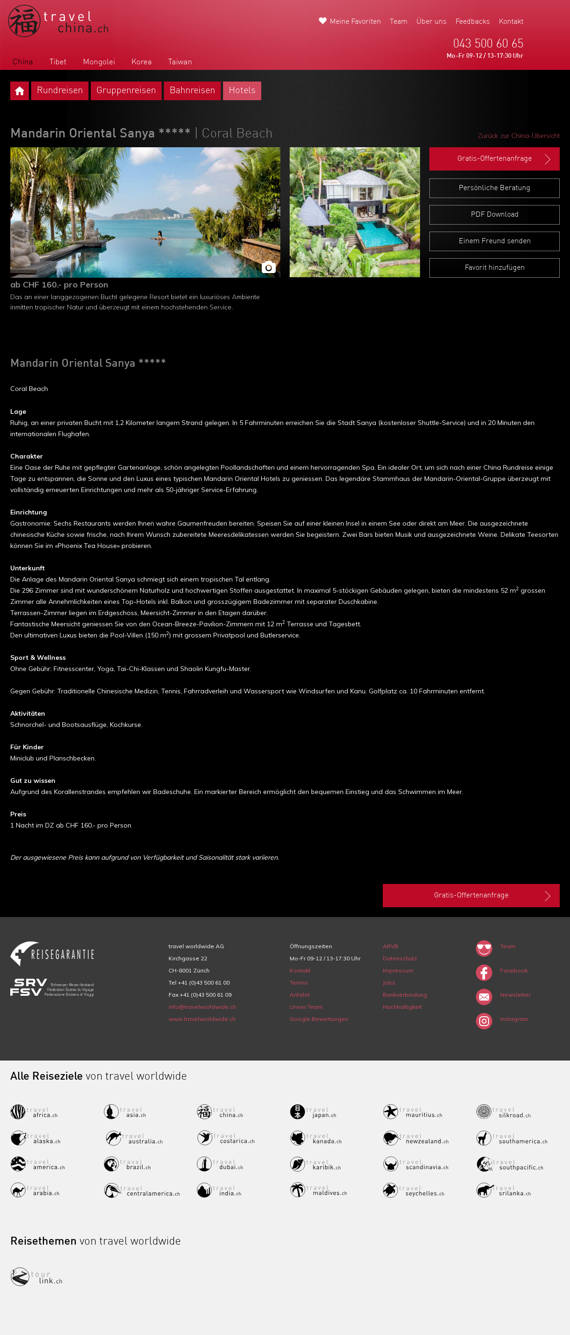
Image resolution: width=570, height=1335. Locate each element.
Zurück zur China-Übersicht (519, 135)
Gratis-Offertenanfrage (505, 159)
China (23, 62)
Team (398, 22)
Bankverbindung (405, 994)
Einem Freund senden (495, 241)
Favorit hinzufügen (495, 268)
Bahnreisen (192, 91)
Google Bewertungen (319, 1018)
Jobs (389, 982)
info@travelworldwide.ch (202, 1006)
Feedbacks (472, 22)
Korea (141, 62)
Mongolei (99, 62)
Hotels (242, 91)
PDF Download (495, 215)
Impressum (398, 970)
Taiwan (180, 62)
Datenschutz (400, 958)
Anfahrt (300, 994)
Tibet (58, 62)
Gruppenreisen (126, 91)
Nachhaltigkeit (402, 1006)
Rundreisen (60, 91)
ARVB (390, 946)
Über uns (431, 22)
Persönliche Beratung (494, 188)
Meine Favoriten (355, 22)
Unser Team (306, 1006)
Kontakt (511, 22)
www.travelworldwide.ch (202, 1018)
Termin (299, 982)
